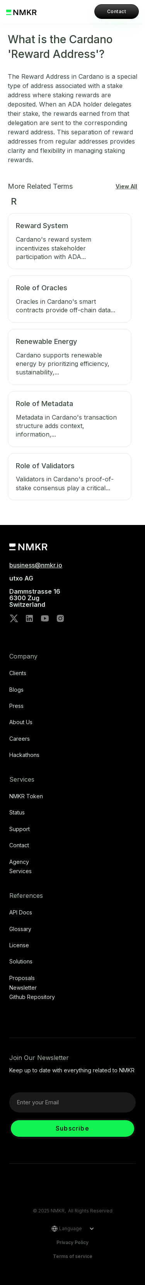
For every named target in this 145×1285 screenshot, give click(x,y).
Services (20, 871)
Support (19, 829)
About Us (20, 722)
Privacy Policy (72, 1242)
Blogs (16, 690)
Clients (17, 673)
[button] (70, 1228)
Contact (116, 11)
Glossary (20, 929)
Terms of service (72, 1256)
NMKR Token (26, 796)
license (19, 945)
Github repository (32, 997)
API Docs (20, 912)
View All (126, 186)
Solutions (20, 961)
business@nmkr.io (35, 565)
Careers (19, 739)
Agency (19, 862)
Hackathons (24, 755)
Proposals (22, 978)
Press (16, 706)
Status (17, 812)
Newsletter (23, 988)
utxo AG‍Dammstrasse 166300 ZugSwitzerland (34, 591)
